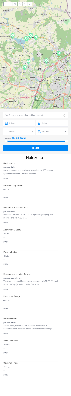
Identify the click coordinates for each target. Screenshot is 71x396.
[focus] (65, 116)
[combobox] (35, 115)
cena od (8, 138)
